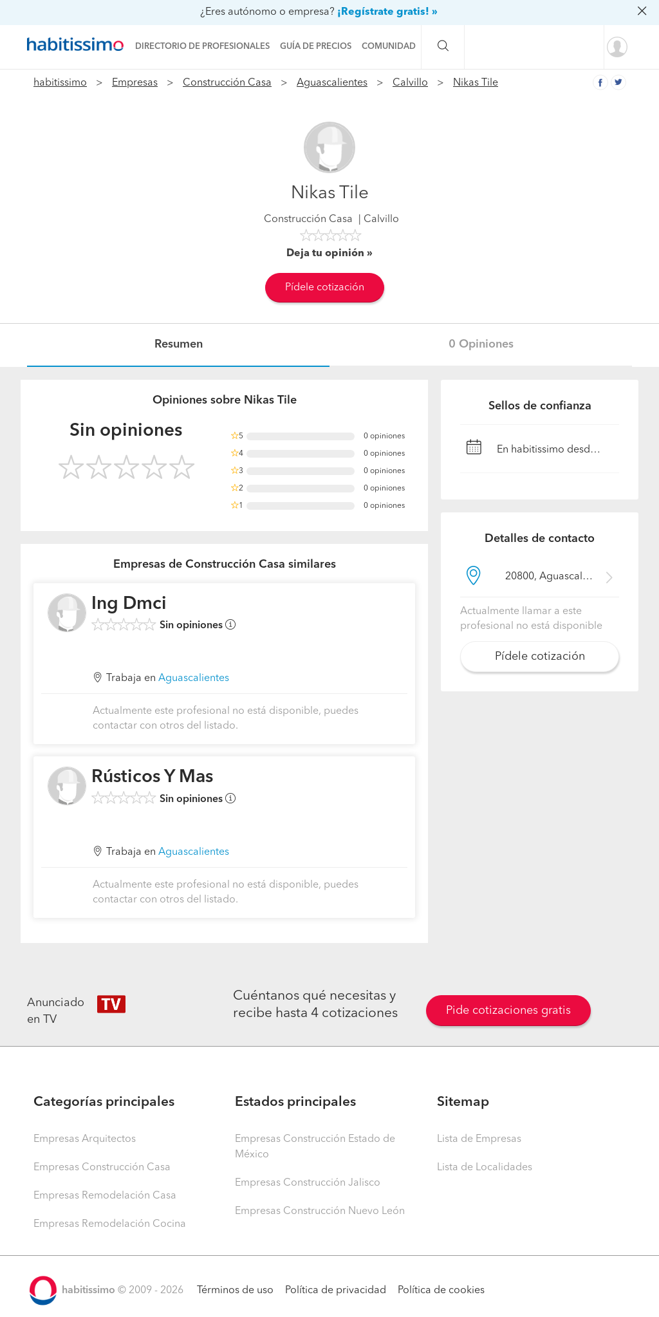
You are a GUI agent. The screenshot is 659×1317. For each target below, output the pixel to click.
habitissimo (60, 83)
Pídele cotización (324, 288)
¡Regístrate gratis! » (387, 12)
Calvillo (410, 83)
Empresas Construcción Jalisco (307, 1183)
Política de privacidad (335, 1290)
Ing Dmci (129, 604)
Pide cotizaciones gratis (508, 1010)
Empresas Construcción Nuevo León (320, 1211)
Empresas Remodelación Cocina (109, 1224)
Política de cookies (441, 1290)
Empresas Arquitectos (84, 1139)
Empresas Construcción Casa (102, 1168)
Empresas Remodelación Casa (104, 1196)
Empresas (135, 83)
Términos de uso (235, 1290)
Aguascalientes (332, 83)
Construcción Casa (227, 83)
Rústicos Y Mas (152, 778)
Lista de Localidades (484, 1168)
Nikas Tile (475, 83)
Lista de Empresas (479, 1139)
